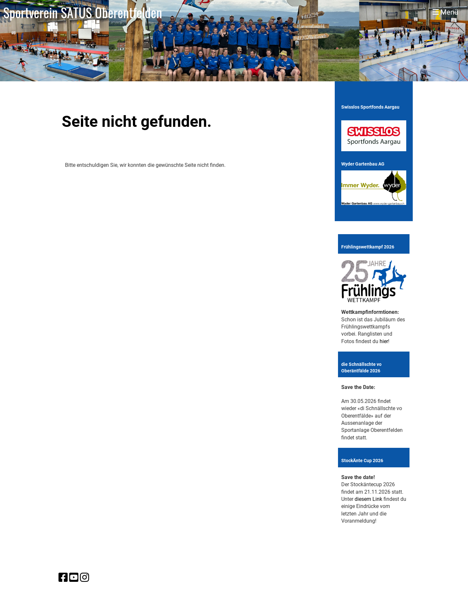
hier (384, 341)
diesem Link (368, 499)
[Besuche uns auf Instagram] (84, 577)
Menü (445, 12)
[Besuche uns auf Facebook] (63, 577)
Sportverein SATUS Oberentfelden (82, 12)
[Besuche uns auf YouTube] (73, 577)
